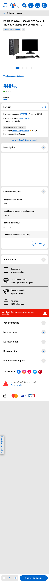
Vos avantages (24, 450)
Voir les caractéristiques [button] (13, 76)
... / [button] (3, 13)
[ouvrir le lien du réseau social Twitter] (35, 499)
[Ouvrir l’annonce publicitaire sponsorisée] (24, 169)
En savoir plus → (18, 513)
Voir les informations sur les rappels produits (18, 441)
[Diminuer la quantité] (4, 578)
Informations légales (24, 488)
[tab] (17, 68)
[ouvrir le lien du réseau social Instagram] (24, 499)
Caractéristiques (24, 191)
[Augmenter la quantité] (15, 578)
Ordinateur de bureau (12, 29)
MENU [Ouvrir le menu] (5, 5)
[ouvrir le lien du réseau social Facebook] (19, 499)
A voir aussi (24, 387)
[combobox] (22, 5)
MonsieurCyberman (20, 131)
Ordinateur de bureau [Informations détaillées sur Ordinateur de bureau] (14, 13)
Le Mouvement (24, 469)
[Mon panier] (44, 5)
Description (24, 147)
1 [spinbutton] (9, 578)
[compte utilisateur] (37, 5)
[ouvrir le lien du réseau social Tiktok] (29, 499)
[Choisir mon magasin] (31, 5)
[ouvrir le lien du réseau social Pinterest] (40, 499)
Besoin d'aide (24, 479)
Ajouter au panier (33, 578)
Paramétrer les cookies (2, 444)
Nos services (24, 460)
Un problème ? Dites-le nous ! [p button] (24, 140)
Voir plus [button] (38, 243)
